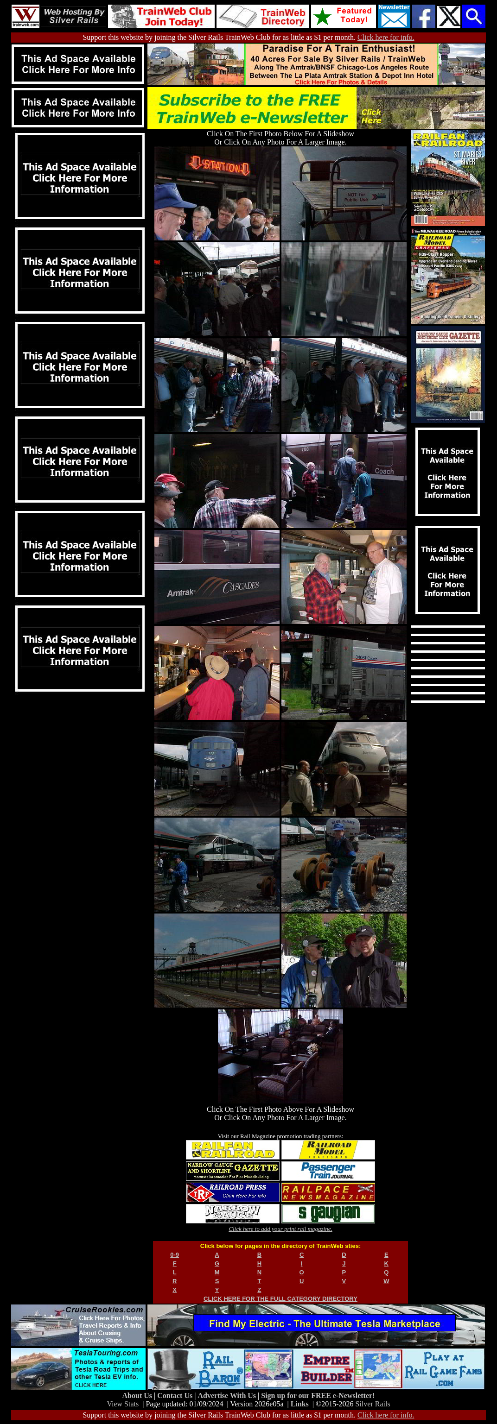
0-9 (174, 1254)
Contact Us (175, 1395)
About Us (138, 1395)
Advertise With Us (228, 1395)
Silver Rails (373, 1404)
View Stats (123, 1404)
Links (300, 1404)
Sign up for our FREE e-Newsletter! (318, 1395)
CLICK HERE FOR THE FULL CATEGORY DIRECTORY (280, 1298)
